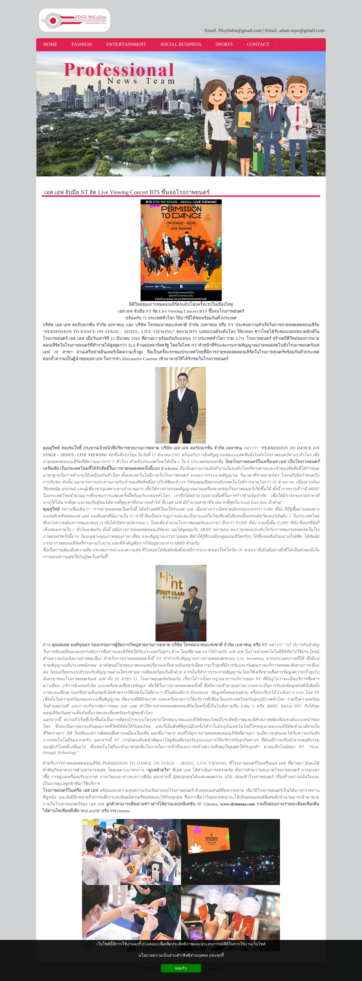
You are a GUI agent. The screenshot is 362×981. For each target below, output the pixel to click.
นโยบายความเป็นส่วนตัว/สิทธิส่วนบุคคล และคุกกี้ (180, 955)
